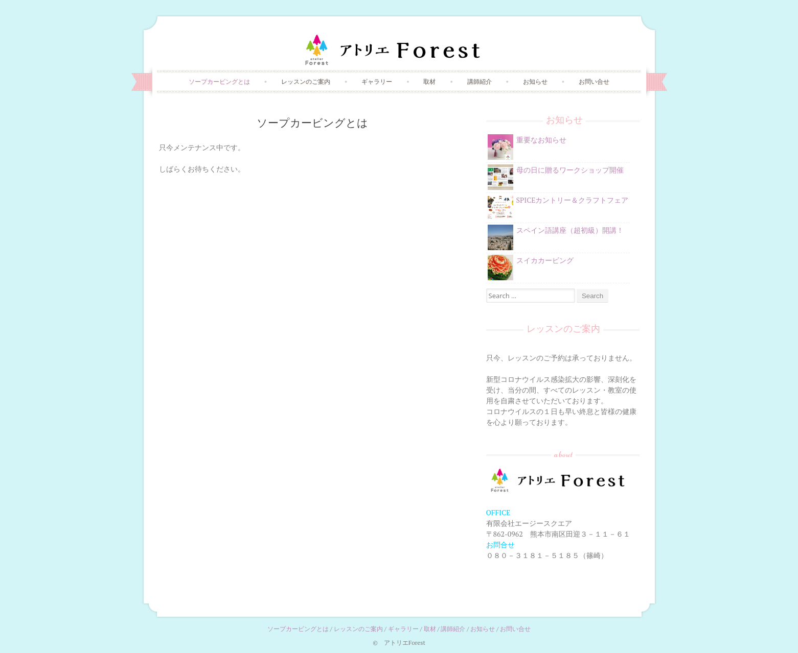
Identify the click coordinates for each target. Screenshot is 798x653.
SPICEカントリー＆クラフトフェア (572, 200)
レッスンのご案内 (305, 81)
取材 (429, 81)
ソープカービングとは (219, 81)
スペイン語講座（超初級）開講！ (570, 230)
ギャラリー (376, 81)
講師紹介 (479, 81)
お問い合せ (594, 81)
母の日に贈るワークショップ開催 (570, 170)
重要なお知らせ (541, 139)
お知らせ (535, 81)
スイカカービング (545, 260)
